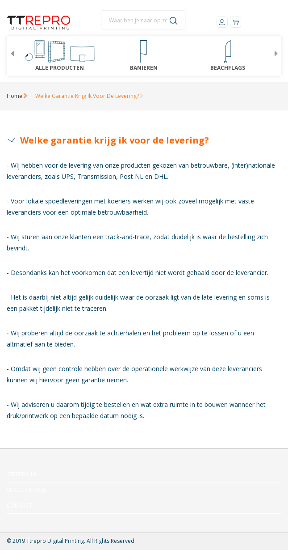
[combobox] (143, 20)
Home (14, 96)
